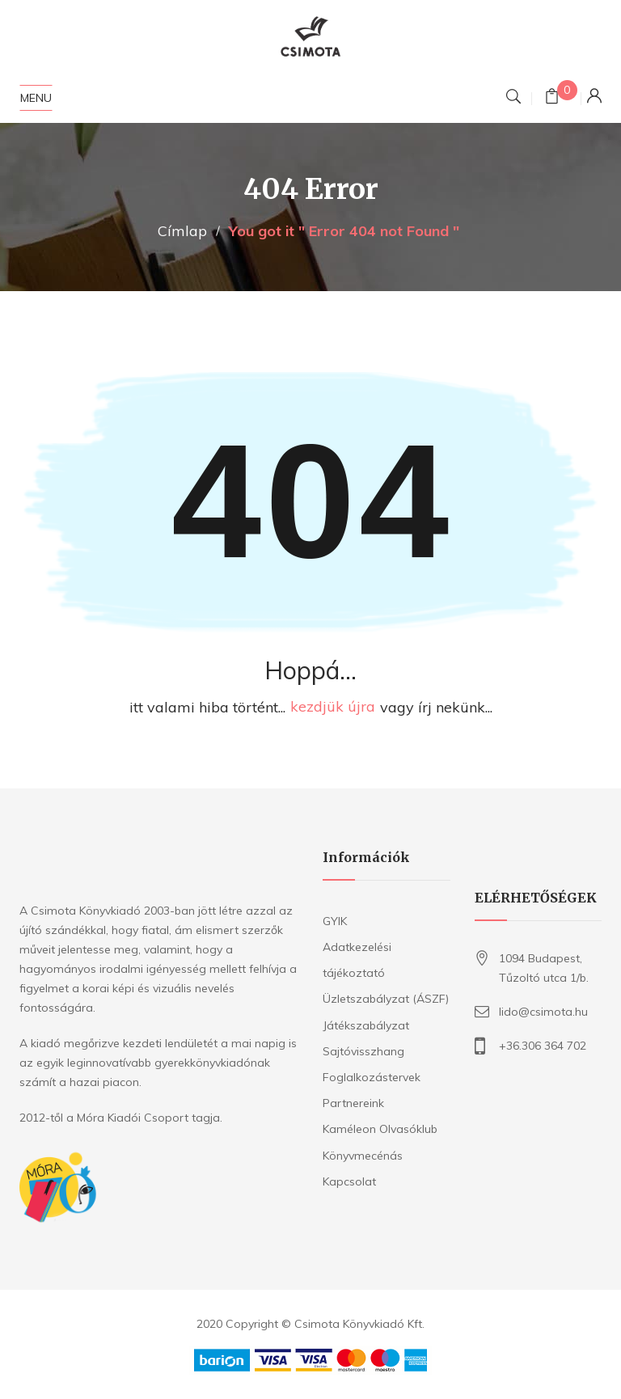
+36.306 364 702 (542, 1045)
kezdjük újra (332, 707)
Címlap (182, 231)
